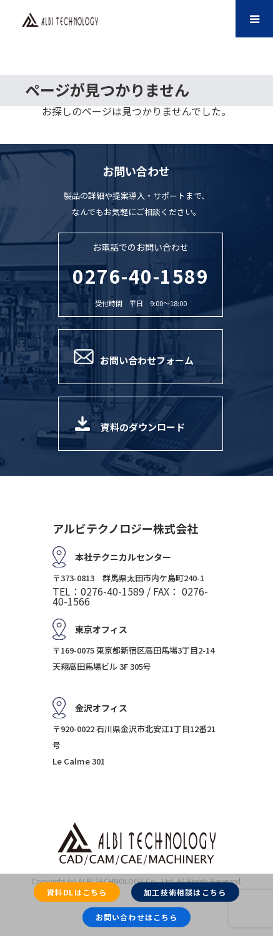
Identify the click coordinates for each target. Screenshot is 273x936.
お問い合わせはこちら (137, 917)
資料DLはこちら (77, 892)
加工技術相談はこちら (185, 892)
